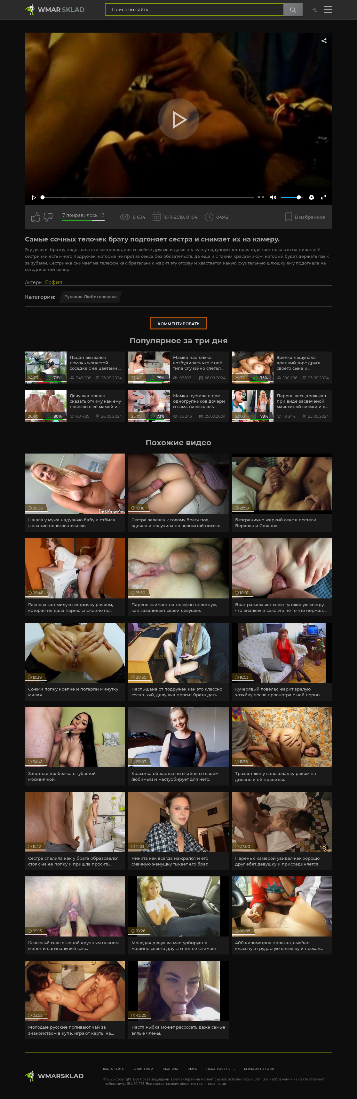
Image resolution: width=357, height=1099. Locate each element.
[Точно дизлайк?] (48, 217)
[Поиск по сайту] (293, 9)
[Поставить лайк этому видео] (35, 217)
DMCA (192, 1069)
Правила (170, 1069)
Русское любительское (90, 296)
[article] (75, 493)
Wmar (61, 9)
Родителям (143, 1069)
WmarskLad (61, 1076)
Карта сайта (113, 1069)
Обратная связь (220, 1069)
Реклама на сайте (259, 1069)
